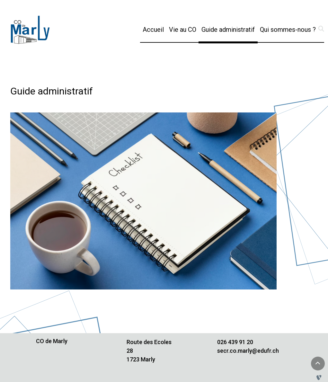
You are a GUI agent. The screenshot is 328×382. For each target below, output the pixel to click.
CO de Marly (51, 341)
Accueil (153, 29)
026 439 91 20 (235, 342)
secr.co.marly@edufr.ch (248, 350)
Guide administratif (229, 28)
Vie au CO (182, 29)
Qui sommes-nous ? (288, 29)
